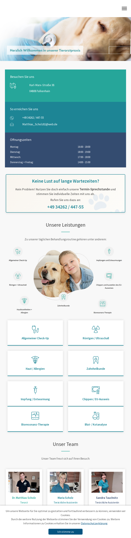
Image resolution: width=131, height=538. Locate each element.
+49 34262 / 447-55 (33, 117)
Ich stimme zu (65, 531)
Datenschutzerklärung (94, 523)
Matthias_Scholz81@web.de (39, 124)
